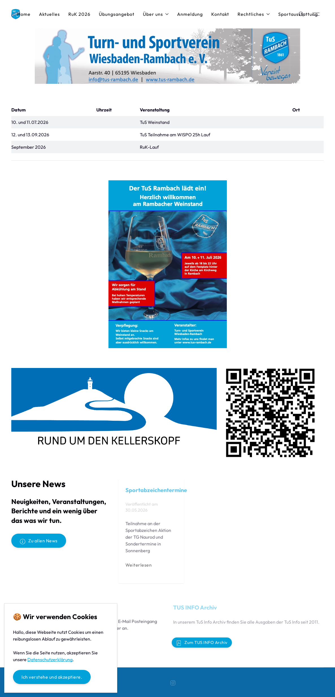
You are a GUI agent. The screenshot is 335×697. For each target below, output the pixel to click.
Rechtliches (254, 14)
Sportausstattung (298, 14)
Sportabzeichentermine (156, 491)
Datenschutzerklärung (50, 659)
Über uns (156, 14)
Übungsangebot (116, 14)
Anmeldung (190, 14)
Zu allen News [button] (39, 541)
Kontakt (220, 14)
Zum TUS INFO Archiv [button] (202, 643)
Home (24, 14)
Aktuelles (49, 14)
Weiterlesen (138, 566)
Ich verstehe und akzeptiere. (51, 677)
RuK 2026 (79, 14)
